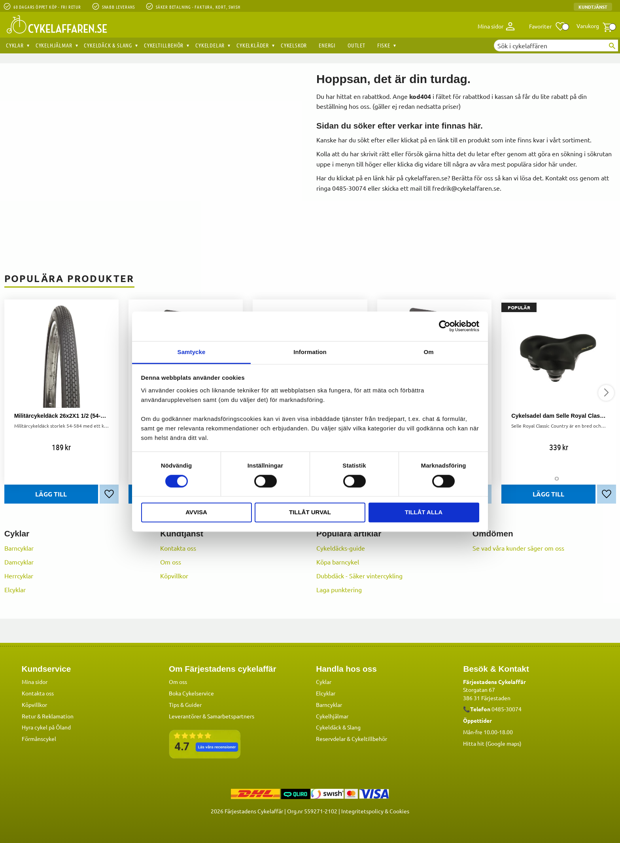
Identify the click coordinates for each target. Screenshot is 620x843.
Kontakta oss (178, 548)
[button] (547, 26)
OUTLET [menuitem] (356, 45)
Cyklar (323, 681)
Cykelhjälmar (332, 715)
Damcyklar (19, 562)
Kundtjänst (592, 7)
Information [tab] (310, 352)
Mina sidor (34, 681)
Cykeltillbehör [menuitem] (163, 45)
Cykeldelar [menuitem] (210, 45)
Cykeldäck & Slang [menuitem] (108, 45)
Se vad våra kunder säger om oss (518, 548)
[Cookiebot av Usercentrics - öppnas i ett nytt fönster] (444, 326)
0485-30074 (506, 708)
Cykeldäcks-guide (340, 548)
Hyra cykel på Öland (46, 726)
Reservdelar (331, 738)
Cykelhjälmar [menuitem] (54, 45)
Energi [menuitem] (327, 45)
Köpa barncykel (337, 562)
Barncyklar (19, 548)
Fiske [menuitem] (383, 45)
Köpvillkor (174, 576)
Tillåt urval (310, 512)
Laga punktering (339, 589)
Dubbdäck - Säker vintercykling (359, 576)
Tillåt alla (423, 512)
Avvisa (196, 512)
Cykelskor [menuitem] (294, 45)
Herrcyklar (18, 576)
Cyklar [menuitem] (15, 45)
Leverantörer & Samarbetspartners (211, 715)
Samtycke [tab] (192, 352)
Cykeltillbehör (369, 738)
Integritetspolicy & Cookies (375, 810)
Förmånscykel (39, 738)
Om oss (170, 562)
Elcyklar (15, 589)
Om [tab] (428, 352)
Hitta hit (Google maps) (492, 742)
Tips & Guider (185, 704)
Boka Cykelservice (191, 692)
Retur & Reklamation (48, 715)
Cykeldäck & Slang (338, 726)
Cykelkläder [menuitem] (252, 45)
